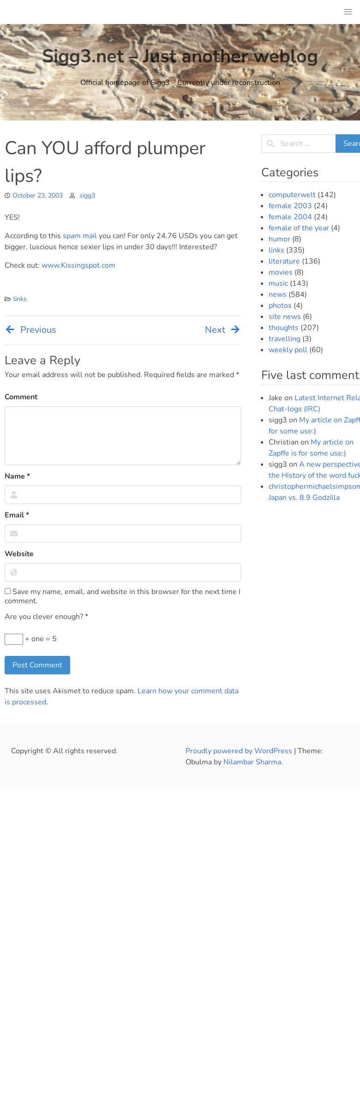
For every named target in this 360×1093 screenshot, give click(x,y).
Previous (30, 330)
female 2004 (290, 217)
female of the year (299, 228)
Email (17, 515)
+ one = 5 (31, 639)
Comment (21, 397)
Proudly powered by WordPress (240, 751)
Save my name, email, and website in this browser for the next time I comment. (122, 596)
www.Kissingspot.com (78, 265)
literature (284, 261)
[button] (348, 12)
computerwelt (292, 195)
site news (285, 317)
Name (17, 476)
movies (281, 272)
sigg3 (87, 195)
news (278, 294)
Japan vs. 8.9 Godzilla (304, 497)
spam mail (80, 236)
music (278, 283)
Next (223, 330)
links (20, 298)
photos (280, 305)
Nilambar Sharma (252, 762)
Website (19, 554)
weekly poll (288, 350)
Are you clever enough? (46, 617)
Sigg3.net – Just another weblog (180, 56)
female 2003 (290, 206)
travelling (284, 339)
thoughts (284, 328)
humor (279, 239)
